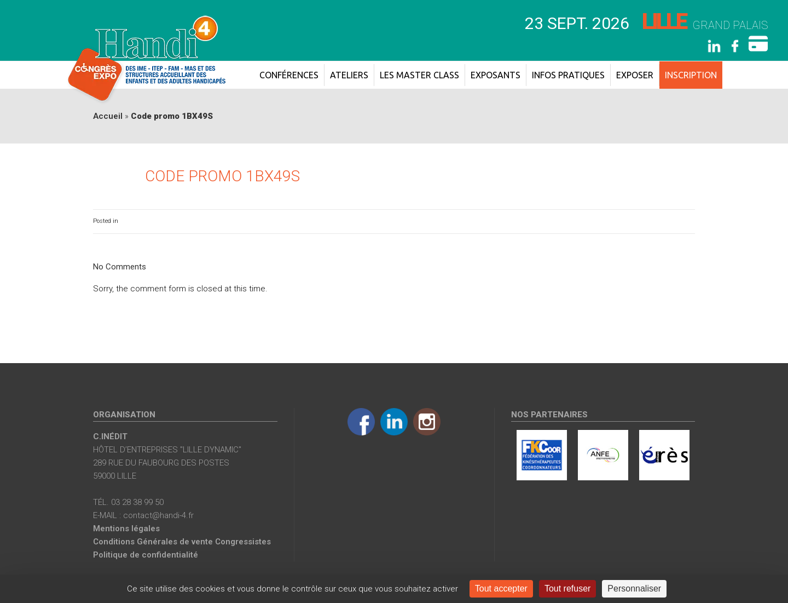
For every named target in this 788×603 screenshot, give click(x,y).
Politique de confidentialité (145, 555)
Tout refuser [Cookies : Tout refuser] (567, 588)
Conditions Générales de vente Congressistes (182, 542)
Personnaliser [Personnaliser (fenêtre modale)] (634, 588)
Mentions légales (126, 528)
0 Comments (677, 221)
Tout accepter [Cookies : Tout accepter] (501, 588)
